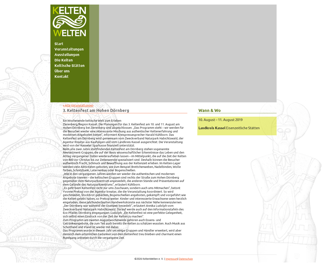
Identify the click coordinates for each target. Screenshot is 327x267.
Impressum (172, 258)
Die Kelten (63, 60)
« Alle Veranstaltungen (78, 105)
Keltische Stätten (69, 65)
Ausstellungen (66, 55)
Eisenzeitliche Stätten (229, 128)
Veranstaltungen (69, 49)
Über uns (62, 71)
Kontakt (61, 76)
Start (58, 44)
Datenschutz (186, 258)
